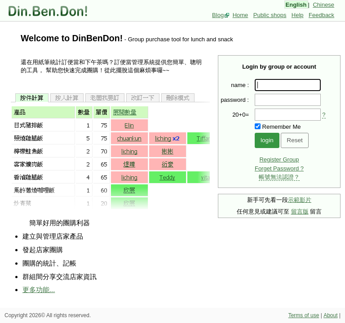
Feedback (321, 15)
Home (240, 15)
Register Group (279, 159)
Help (298, 15)
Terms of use (303, 315)
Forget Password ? (279, 168)
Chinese (323, 4)
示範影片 (299, 199)
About (330, 315)
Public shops (270, 15)
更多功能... (38, 289)
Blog (218, 15)
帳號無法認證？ (279, 177)
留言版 (300, 211)
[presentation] (288, 115)
